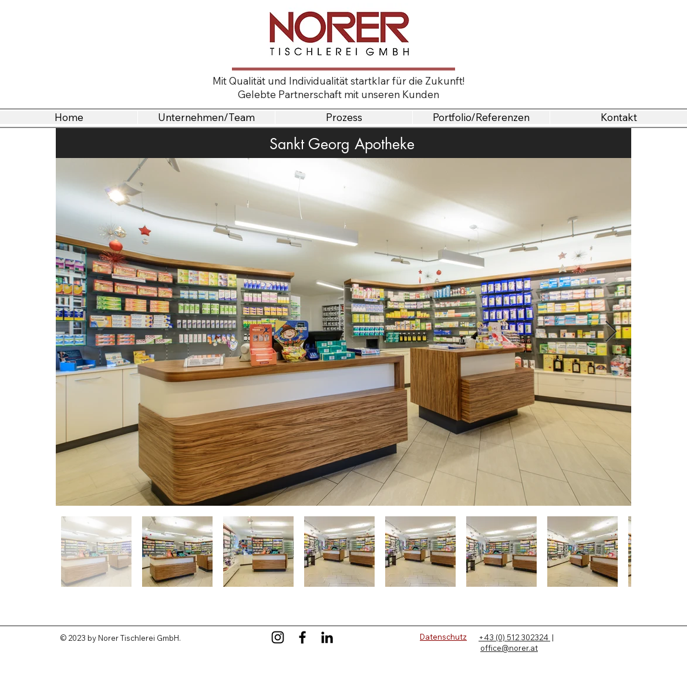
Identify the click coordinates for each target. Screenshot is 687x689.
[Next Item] (611, 332)
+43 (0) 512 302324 (514, 637)
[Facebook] (302, 637)
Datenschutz (443, 636)
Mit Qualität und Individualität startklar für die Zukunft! (338, 81)
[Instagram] (278, 637)
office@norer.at (509, 648)
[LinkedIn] (327, 637)
